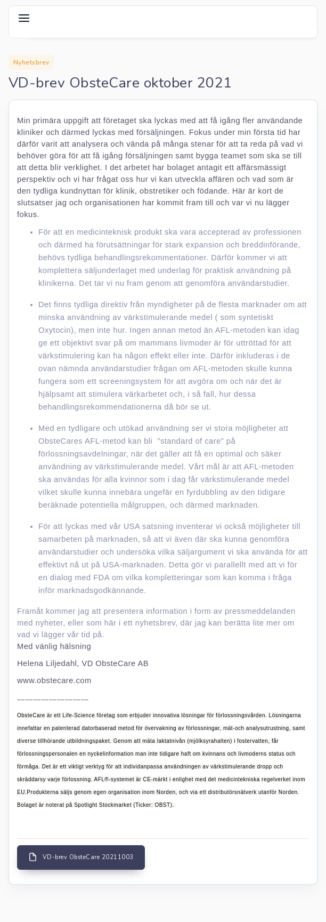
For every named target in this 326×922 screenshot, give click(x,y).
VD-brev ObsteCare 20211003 (81, 857)
